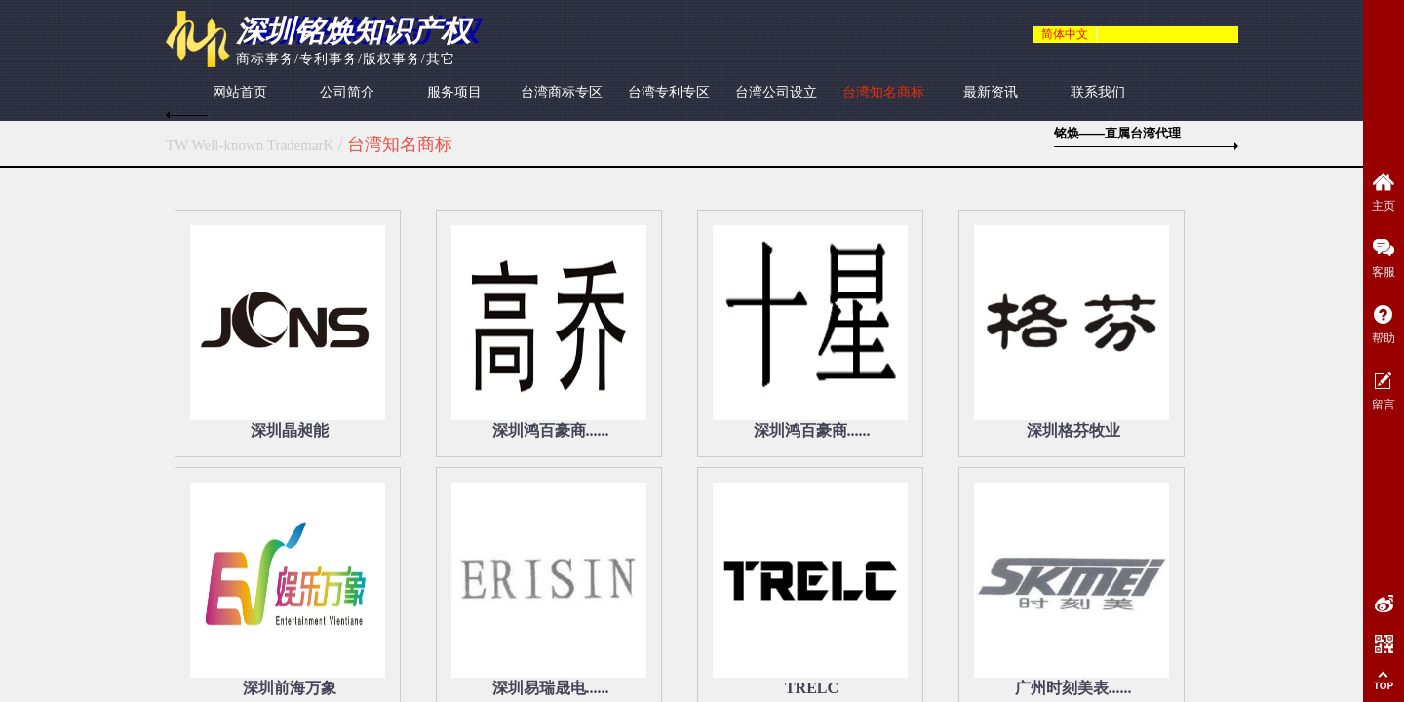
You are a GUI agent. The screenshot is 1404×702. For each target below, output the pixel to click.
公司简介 (347, 92)
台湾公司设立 (776, 92)
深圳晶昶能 (290, 430)
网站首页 (240, 92)
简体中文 (1064, 34)
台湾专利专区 (669, 92)
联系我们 (1098, 92)
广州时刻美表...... (1073, 688)
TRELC (811, 688)
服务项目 (454, 92)
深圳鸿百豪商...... (550, 430)
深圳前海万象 (289, 688)
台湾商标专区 (562, 92)
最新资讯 (990, 92)
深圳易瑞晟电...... (550, 688)
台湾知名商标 (883, 92)
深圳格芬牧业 (1073, 430)
